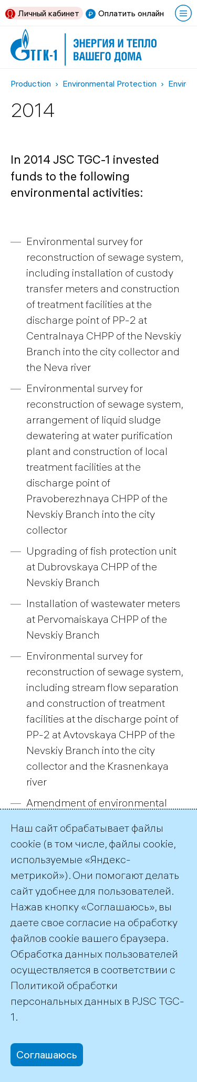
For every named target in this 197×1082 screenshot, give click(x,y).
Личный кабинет (48, 13)
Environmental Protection (110, 83)
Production (31, 83)
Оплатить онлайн (131, 13)
